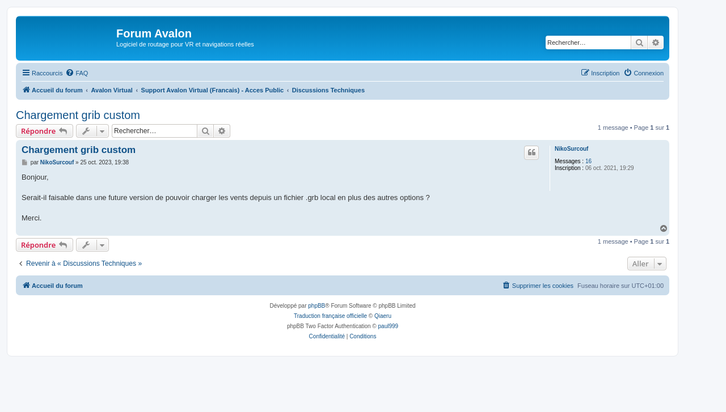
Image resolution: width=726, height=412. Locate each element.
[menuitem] (76, 73)
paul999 (388, 326)
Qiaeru (382, 316)
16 (588, 161)
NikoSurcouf (571, 149)
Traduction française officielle (330, 316)
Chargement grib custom (78, 115)
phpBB (316, 306)
